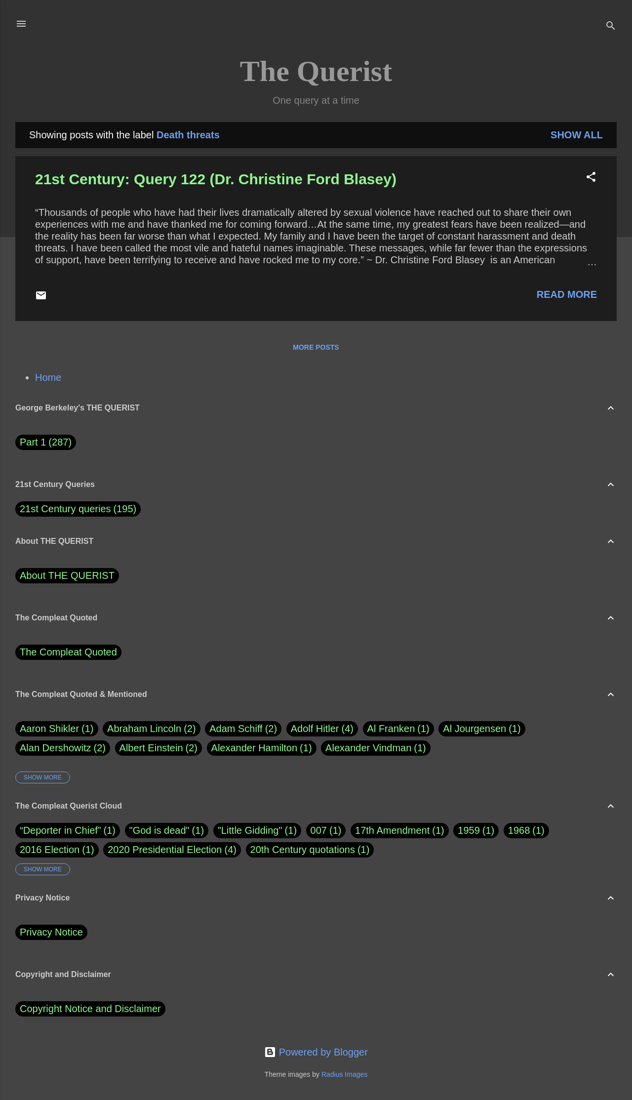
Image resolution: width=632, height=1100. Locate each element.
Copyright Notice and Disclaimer (90, 1008)
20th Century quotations (302, 849)
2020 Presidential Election (165, 849)
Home (48, 377)
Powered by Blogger (316, 1052)
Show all (577, 134)
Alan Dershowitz (63, 748)
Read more (567, 294)
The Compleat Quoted (68, 652)
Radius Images (344, 1074)
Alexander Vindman (375, 748)
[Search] (611, 27)
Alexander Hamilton (261, 748)
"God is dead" (159, 830)
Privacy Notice (51, 932)
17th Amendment (392, 830)
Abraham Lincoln (151, 728)
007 (319, 830)
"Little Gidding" (250, 830)
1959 (469, 830)
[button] (591, 178)
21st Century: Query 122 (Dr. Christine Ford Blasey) (215, 179)
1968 (519, 830)
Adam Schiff (243, 728)
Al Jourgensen (481, 728)
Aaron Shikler (57, 728)
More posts (316, 347)
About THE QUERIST (67, 575)
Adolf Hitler (322, 728)
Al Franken (398, 728)
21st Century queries (65, 508)
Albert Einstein (158, 748)
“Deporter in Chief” (60, 830)
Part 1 (46, 442)
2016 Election (49, 849)
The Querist (316, 71)
